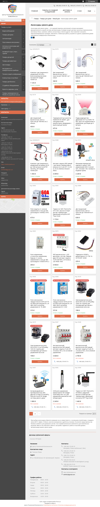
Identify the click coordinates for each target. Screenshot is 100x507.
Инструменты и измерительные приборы (10, 69)
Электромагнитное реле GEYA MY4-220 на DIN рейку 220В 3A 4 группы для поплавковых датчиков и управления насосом (85, 303)
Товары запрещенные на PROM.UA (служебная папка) (11, 94)
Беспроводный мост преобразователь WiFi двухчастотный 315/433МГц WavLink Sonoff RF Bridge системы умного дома (39, 394)
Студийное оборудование (10, 85)
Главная (34, 11)
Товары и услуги (6, 27)
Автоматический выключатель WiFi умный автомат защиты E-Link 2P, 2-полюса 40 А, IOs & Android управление (85, 349)
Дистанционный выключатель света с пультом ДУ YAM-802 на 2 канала (39, 120)
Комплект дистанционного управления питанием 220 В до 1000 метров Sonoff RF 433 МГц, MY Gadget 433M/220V (39, 167)
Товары (36, 18)
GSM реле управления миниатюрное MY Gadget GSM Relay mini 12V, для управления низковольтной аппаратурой (62, 394)
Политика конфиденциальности (67, 505)
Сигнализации (6, 38)
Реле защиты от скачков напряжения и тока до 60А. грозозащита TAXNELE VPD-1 (39, 211)
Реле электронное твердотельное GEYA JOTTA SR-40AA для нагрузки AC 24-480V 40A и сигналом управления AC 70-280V (39, 303)
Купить (40, 88)
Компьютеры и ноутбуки (10, 78)
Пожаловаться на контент (51, 505)
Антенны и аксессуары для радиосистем (10, 47)
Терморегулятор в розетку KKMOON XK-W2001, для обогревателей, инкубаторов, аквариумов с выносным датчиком (62, 121)
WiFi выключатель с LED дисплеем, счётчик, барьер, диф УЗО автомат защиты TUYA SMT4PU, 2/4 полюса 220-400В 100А (62, 258)
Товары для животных (9, 61)
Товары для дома (7, 35)
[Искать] (23, 20)
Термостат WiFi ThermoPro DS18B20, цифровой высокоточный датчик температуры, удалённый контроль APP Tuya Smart (85, 394)
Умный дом (56, 18)
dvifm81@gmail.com (7, 170)
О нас (79, 11)
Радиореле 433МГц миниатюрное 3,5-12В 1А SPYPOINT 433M (84, 256)
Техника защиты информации (11, 74)
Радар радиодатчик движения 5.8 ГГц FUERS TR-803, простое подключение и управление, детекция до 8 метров (85, 121)
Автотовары (6, 65)
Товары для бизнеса (8, 82)
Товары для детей (8, 57)
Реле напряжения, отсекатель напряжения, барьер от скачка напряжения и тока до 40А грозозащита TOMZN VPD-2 (39, 258)
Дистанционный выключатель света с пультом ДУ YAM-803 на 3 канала (84, 75)
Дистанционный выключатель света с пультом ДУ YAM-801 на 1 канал (61, 75)
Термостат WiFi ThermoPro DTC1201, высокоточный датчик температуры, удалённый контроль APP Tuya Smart (62, 212)
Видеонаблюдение (8, 31)
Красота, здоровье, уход (10, 89)
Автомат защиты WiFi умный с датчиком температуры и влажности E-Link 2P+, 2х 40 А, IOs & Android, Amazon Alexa (62, 167)
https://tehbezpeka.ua (8, 164)
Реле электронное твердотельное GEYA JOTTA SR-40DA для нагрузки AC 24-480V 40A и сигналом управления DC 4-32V (62, 303)
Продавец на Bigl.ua (50, 503)
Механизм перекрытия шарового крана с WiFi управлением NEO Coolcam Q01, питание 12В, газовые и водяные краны (85, 167)
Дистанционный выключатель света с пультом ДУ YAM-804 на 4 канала (84, 211)
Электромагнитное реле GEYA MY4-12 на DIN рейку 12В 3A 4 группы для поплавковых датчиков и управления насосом (39, 349)
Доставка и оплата (67, 11)
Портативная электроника (10, 42)
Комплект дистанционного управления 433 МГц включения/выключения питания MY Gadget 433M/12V (39, 76)
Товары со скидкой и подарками (50, 11)
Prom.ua (58, 501)
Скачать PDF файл (35, 439)
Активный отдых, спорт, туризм (9, 52)
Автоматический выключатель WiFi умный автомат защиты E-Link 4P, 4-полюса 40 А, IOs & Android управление (62, 349)
